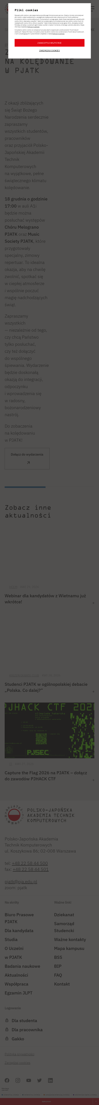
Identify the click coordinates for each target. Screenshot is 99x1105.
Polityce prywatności (33, 27)
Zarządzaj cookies (49, 50)
